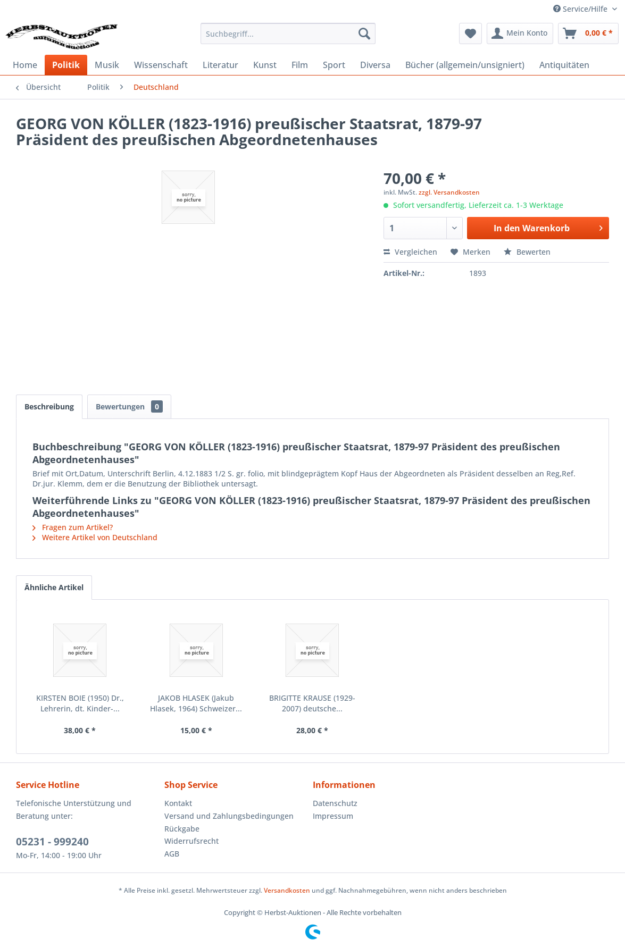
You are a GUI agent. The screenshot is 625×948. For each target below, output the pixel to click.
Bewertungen (129, 406)
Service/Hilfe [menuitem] (581, 9)
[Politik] (66, 65)
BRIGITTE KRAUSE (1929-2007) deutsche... (312, 703)
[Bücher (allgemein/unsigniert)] (465, 65)
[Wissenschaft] (161, 65)
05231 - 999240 (52, 842)
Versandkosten (287, 890)
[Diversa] (375, 65)
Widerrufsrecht (191, 841)
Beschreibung (49, 406)
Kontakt (178, 803)
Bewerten (527, 252)
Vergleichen (410, 252)
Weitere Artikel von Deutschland (94, 537)
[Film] (299, 65)
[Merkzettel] (470, 33)
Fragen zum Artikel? (72, 527)
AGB (171, 854)
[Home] (25, 65)
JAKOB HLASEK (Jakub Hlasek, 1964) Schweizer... (196, 703)
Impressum (333, 816)
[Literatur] (220, 65)
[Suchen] (364, 33)
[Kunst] (265, 65)
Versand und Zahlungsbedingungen (229, 816)
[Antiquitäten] (564, 65)
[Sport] (334, 65)
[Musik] (107, 65)
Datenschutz (335, 803)
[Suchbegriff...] (288, 33)
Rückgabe (181, 829)
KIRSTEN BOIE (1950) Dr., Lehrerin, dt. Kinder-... (80, 703)
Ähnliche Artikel (54, 587)
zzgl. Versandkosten (449, 192)
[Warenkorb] (588, 33)
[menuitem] (288, 33)
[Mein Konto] (520, 33)
